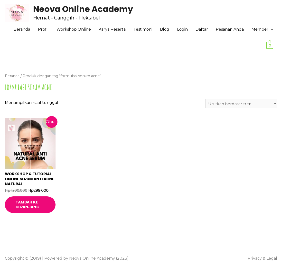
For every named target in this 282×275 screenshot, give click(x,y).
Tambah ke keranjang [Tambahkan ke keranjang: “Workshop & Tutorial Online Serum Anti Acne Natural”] (31, 206)
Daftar (202, 29)
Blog (164, 29)
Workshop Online (73, 29)
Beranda (22, 29)
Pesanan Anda (230, 29)
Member (260, 29)
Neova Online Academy (84, 9)
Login (182, 29)
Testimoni (142, 29)
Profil (43, 29)
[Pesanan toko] (240, 104)
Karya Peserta (112, 29)
